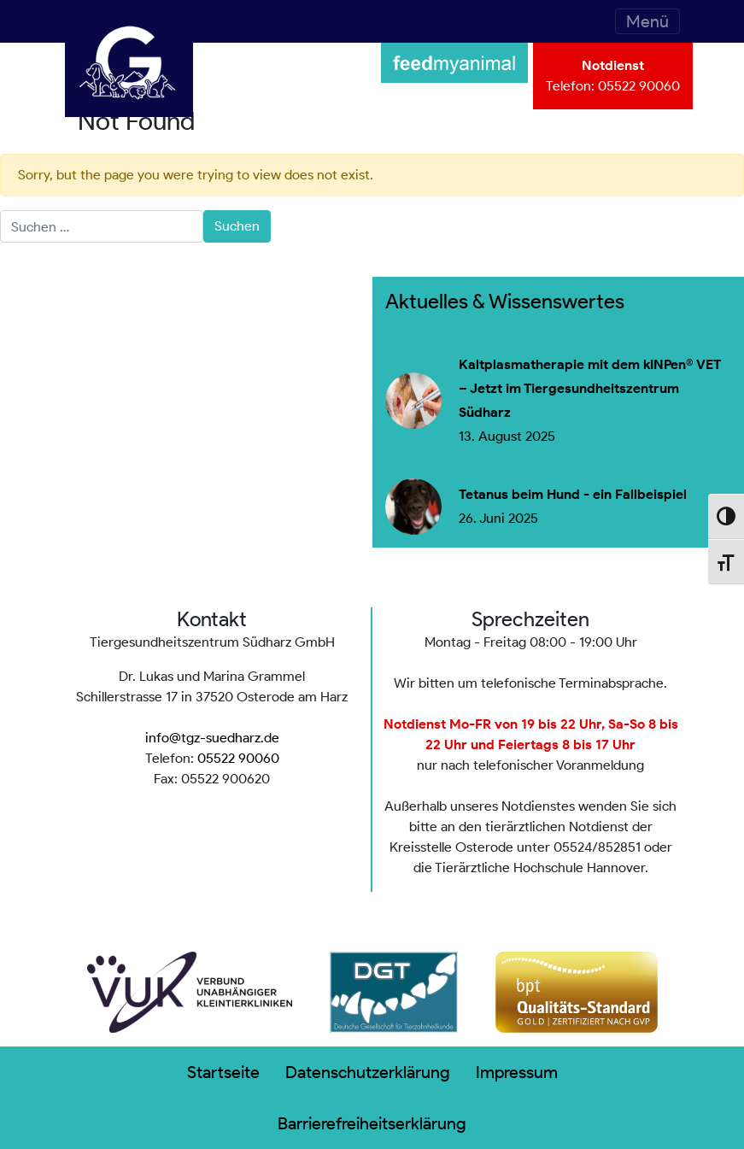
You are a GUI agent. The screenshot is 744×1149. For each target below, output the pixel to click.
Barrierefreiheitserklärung (372, 1123)
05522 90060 (639, 86)
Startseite (223, 1072)
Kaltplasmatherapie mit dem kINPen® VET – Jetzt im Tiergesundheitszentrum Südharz (590, 388)
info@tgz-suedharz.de (212, 738)
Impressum (517, 1072)
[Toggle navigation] (647, 21)
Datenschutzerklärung (367, 1072)
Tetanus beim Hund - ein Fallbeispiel (573, 494)
